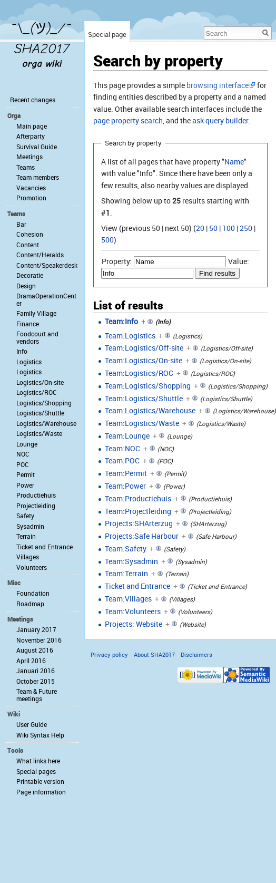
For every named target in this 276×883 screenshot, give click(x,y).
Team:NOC (122, 448)
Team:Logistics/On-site (143, 360)
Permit (25, 474)
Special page (107, 34)
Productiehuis (36, 495)
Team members (37, 177)
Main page (31, 126)
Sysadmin (30, 526)
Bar (21, 224)
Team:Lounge (127, 436)
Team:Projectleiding (138, 511)
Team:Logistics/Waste (142, 423)
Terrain (26, 536)
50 (213, 228)
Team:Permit (126, 473)
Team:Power (125, 486)
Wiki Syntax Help (40, 735)
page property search (128, 120)
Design (26, 286)
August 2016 (34, 650)
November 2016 (39, 640)
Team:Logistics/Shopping (148, 386)
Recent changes (32, 99)
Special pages (36, 771)
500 (107, 240)
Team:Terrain (126, 573)
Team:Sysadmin (131, 561)
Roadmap (30, 603)
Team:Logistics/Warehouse (150, 410)
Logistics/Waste (39, 433)
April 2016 (31, 660)
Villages (27, 556)
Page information (41, 792)
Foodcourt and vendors (37, 337)
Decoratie (29, 275)
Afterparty (30, 136)
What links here (38, 760)
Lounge (26, 444)
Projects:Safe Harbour (142, 536)
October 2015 (35, 681)
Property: (117, 261)
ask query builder (220, 120)
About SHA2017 (154, 654)
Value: (238, 261)
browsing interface (217, 85)
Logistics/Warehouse (46, 423)
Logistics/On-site (40, 382)
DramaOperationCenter (46, 299)
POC (22, 464)
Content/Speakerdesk (46, 265)
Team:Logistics (130, 336)
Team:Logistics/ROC (139, 373)
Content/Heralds (40, 254)
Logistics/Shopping (44, 403)
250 (246, 228)
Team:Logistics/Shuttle (144, 398)
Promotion (31, 197)
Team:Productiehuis (138, 498)
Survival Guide (36, 146)
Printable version (40, 781)
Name (234, 162)
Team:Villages (128, 599)
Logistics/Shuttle (40, 413)
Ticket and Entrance (137, 586)
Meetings (29, 156)
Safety (25, 515)
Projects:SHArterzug (139, 523)
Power (25, 485)
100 (228, 228)
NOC (22, 454)
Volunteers (31, 567)
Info (21, 351)
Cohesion (29, 234)
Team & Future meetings (36, 695)
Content (27, 244)
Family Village (36, 313)
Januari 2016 (35, 670)
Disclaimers (196, 654)
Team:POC (122, 460)
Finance (27, 323)
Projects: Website (133, 624)
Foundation (33, 593)
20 (200, 228)
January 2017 (36, 629)
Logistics (29, 361)
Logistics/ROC (36, 392)
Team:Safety (125, 549)
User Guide (31, 724)
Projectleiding (35, 505)
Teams (25, 167)
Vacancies (31, 187)
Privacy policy (109, 654)
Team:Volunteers (133, 611)
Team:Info (121, 321)
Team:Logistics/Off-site (144, 348)
